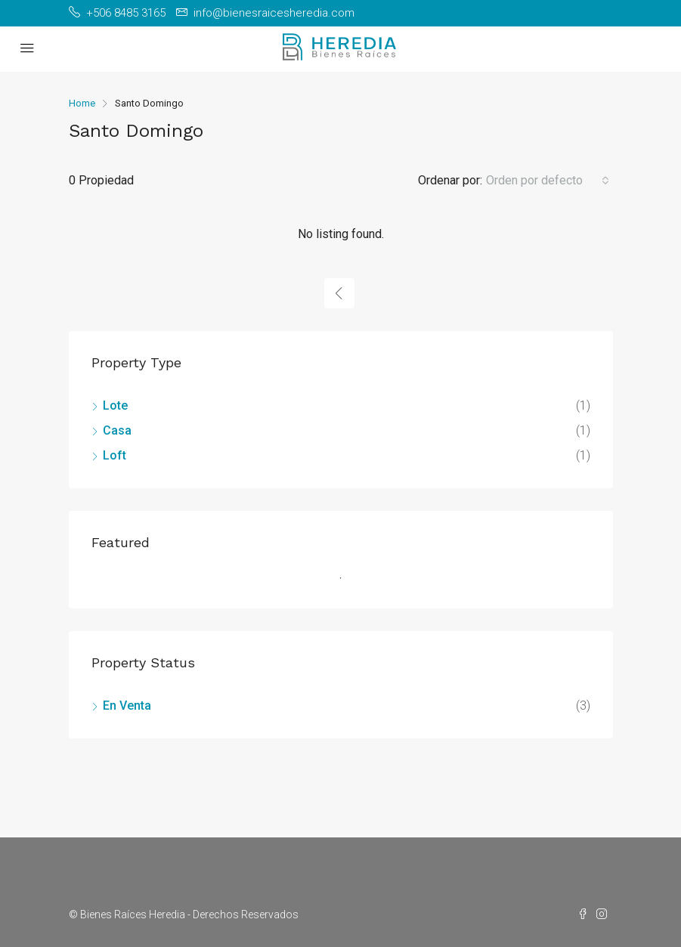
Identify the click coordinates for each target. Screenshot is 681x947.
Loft (114, 455)
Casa (117, 430)
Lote (115, 405)
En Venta (127, 705)
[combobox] (547, 181)
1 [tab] (348, 584)
